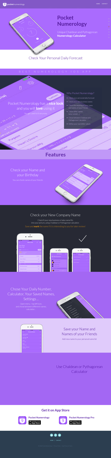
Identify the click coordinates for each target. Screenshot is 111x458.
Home (98, 3)
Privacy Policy (57, 446)
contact (105, 3)
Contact (58, 440)
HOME (51, 440)
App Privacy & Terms (67, 446)
